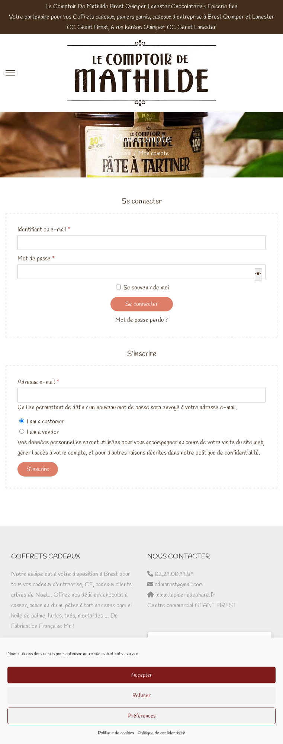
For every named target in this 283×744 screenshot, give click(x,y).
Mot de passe (38, 259)
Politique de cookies (116, 733)
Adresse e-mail (40, 382)
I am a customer (41, 422)
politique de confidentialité (227, 453)
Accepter (141, 675)
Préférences (142, 716)
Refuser (141, 695)
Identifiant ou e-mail (46, 230)
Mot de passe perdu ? (141, 320)
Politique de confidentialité (161, 733)
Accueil (123, 153)
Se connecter (141, 304)
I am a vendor (39, 432)
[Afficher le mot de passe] (258, 274)
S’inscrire (37, 469)
